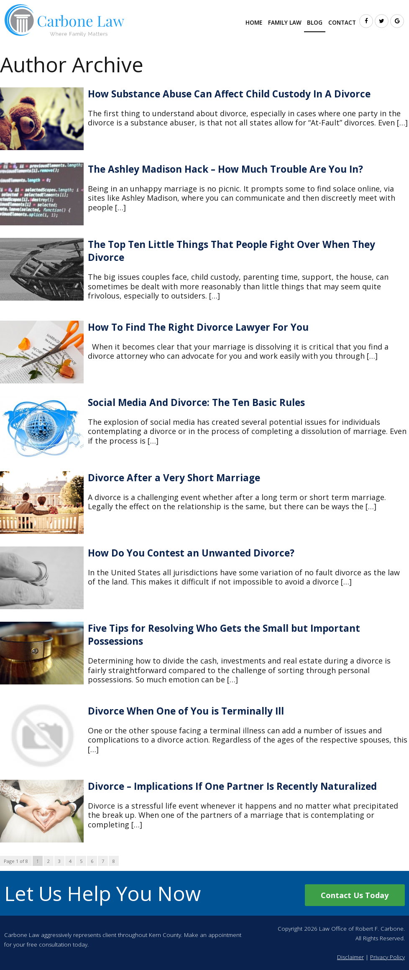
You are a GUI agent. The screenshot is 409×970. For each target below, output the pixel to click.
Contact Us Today (355, 895)
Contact (342, 22)
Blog (314, 22)
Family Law (285, 22)
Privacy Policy (387, 957)
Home (253, 22)
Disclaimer (350, 957)
